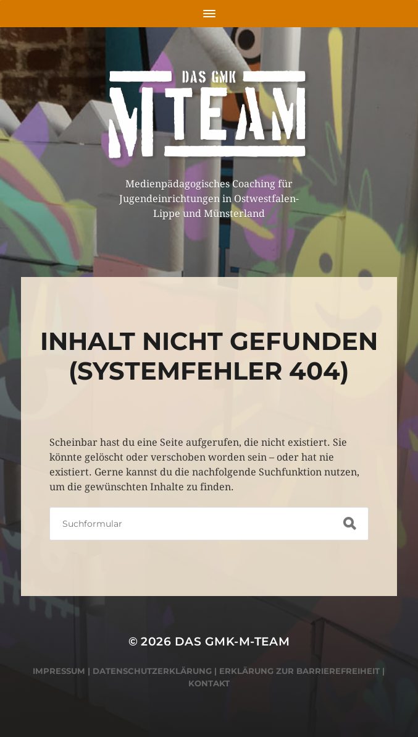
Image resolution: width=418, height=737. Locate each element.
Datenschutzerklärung (152, 671)
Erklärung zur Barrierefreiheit (299, 671)
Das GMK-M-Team (232, 641)
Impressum (59, 671)
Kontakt (209, 683)
